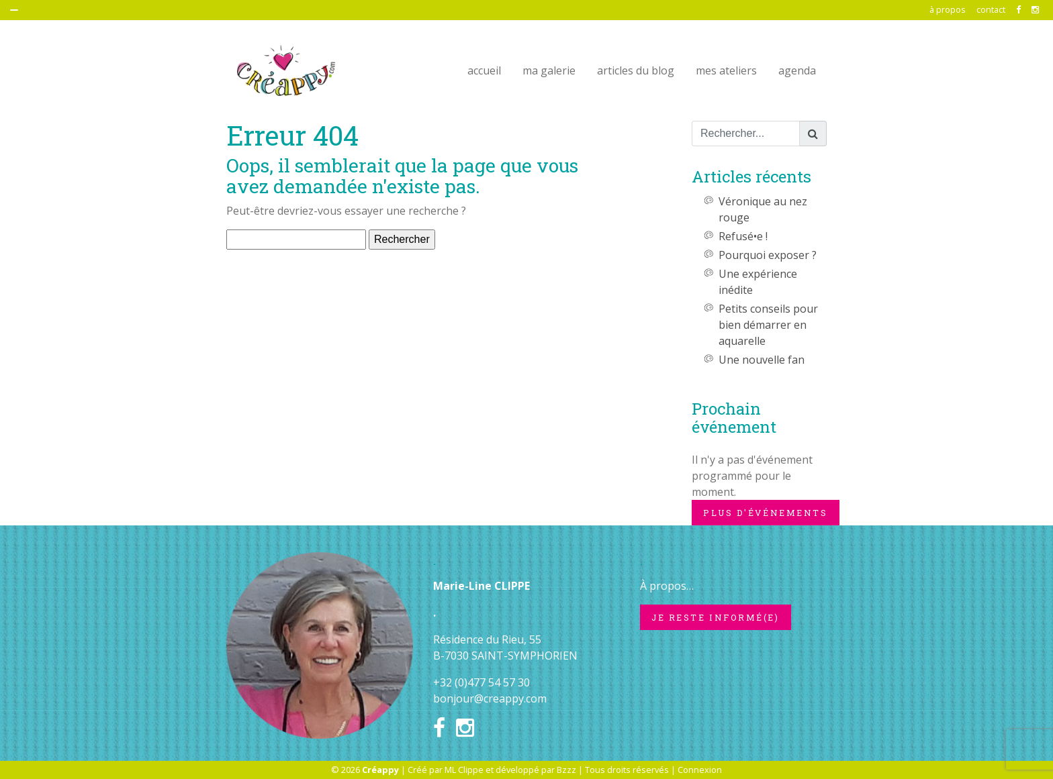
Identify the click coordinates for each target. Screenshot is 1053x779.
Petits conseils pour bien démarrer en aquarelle (768, 324)
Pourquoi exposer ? (768, 255)
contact (990, 9)
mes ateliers (726, 70)
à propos (947, 9)
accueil (484, 70)
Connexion (700, 770)
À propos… (667, 585)
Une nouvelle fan (762, 359)
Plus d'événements (765, 512)
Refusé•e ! (743, 236)
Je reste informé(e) (715, 617)
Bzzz (566, 770)
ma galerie (549, 70)
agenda (797, 70)
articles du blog (635, 70)
